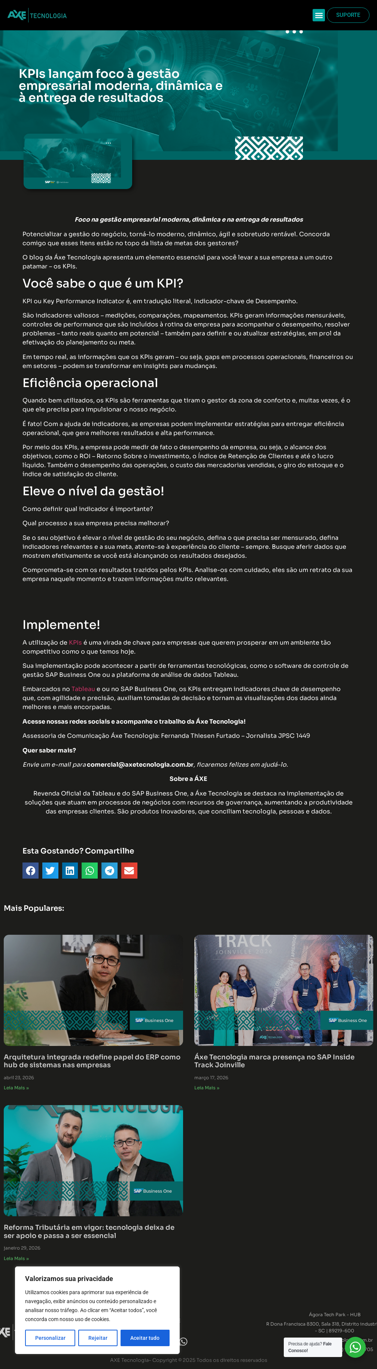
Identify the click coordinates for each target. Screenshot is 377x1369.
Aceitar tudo (144, 1338)
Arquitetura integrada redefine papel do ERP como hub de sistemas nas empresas (92, 1061)
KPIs (75, 643)
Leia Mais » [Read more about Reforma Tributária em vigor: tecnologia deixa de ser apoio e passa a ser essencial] (16, 1258)
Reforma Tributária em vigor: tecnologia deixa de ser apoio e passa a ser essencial (89, 1231)
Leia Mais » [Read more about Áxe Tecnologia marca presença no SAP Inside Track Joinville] (206, 1087)
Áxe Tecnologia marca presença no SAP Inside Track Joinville (274, 1061)
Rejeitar (97, 1338)
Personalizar (50, 1338)
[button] (319, 15)
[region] (97, 1310)
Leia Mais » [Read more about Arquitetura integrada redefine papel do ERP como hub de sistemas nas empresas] (16, 1087)
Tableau (83, 689)
